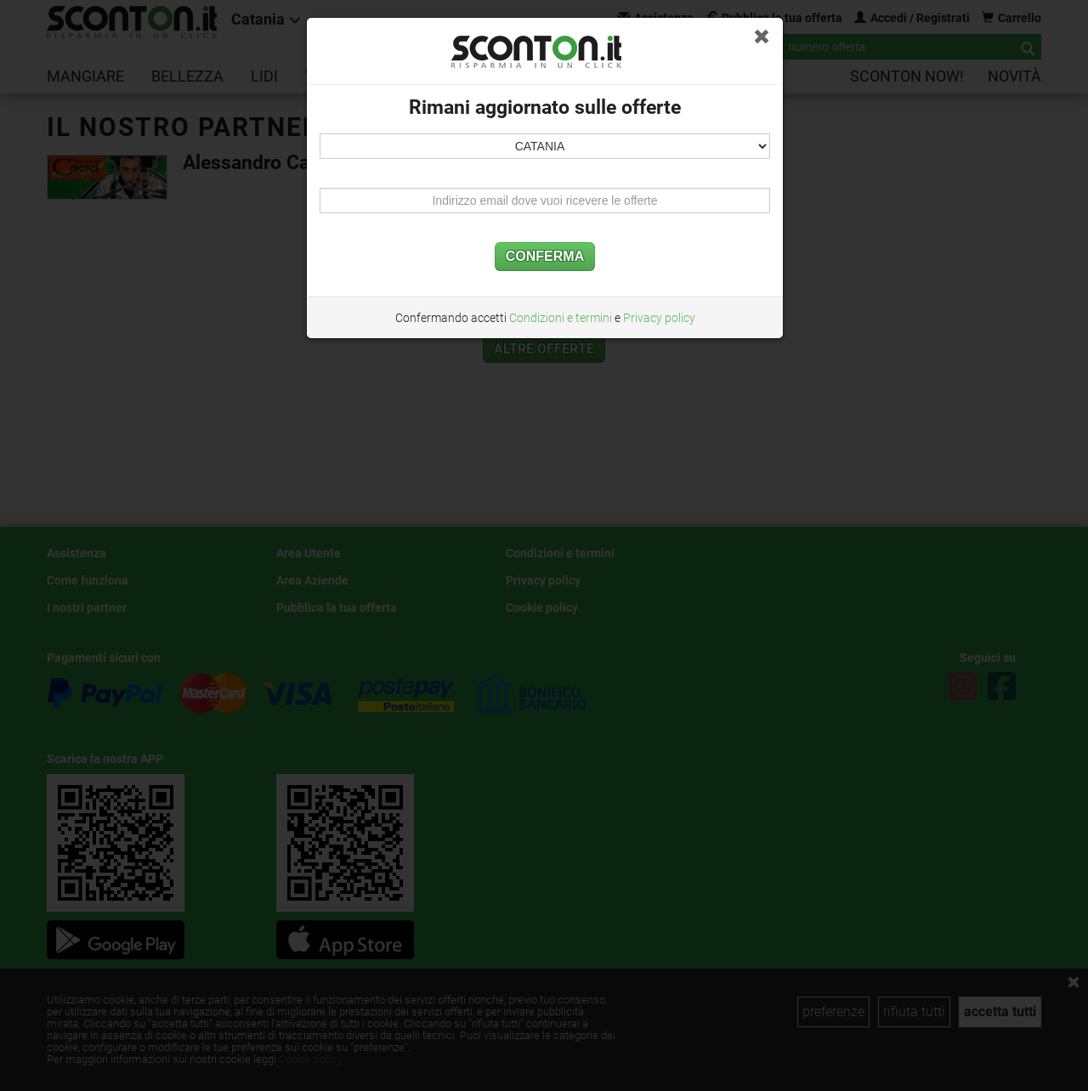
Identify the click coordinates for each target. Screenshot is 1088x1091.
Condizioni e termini (560, 318)
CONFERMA (545, 256)
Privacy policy (659, 318)
